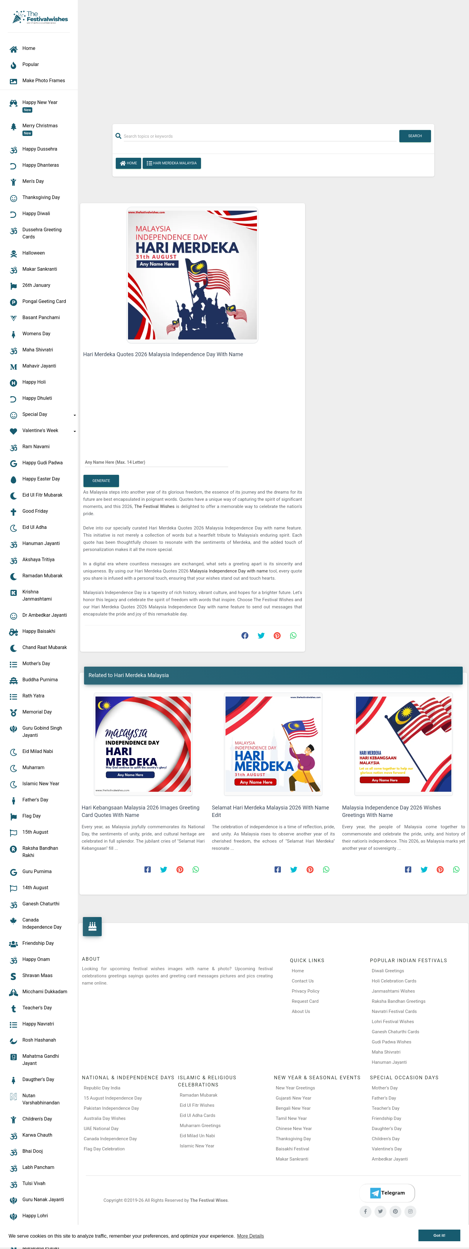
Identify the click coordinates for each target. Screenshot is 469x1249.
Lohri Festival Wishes (393, 1021)
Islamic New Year (197, 1146)
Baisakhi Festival (292, 1149)
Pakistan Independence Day (111, 1108)
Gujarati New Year (293, 1098)
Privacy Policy (305, 991)
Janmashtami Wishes (393, 991)
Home (128, 163)
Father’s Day (384, 1098)
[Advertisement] (273, 59)
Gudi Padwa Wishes (391, 1042)
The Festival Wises (209, 1200)
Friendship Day (386, 1118)
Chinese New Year (294, 1128)
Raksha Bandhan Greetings (399, 1001)
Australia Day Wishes (105, 1118)
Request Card (305, 1001)
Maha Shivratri (386, 1052)
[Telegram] (387, 1193)
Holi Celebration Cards (394, 981)
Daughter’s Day (387, 1128)
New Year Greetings (295, 1088)
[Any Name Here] (156, 462)
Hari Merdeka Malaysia (172, 163)
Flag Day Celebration (104, 1149)
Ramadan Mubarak (198, 1095)
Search (415, 136)
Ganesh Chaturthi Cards (395, 1031)
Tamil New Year (291, 1118)
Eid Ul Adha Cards (197, 1115)
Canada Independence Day (110, 1138)
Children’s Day (386, 1138)
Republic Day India (102, 1088)
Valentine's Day (387, 1149)
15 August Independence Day (113, 1098)
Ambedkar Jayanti (390, 1159)
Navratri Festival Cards (394, 1011)
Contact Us (303, 981)
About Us (301, 1011)
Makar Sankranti (292, 1159)
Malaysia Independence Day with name (229, 571)
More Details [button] (250, 1236)
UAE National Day (101, 1128)
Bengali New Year (293, 1108)
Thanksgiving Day (293, 1138)
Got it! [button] (439, 1235)
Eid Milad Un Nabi (197, 1135)
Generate (101, 481)
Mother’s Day (385, 1088)
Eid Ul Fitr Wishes (197, 1105)
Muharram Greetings (200, 1125)
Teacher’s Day (385, 1108)
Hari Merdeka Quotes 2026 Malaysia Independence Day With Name (163, 354)
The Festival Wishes (155, 506)
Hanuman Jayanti (389, 1062)
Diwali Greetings (388, 971)
